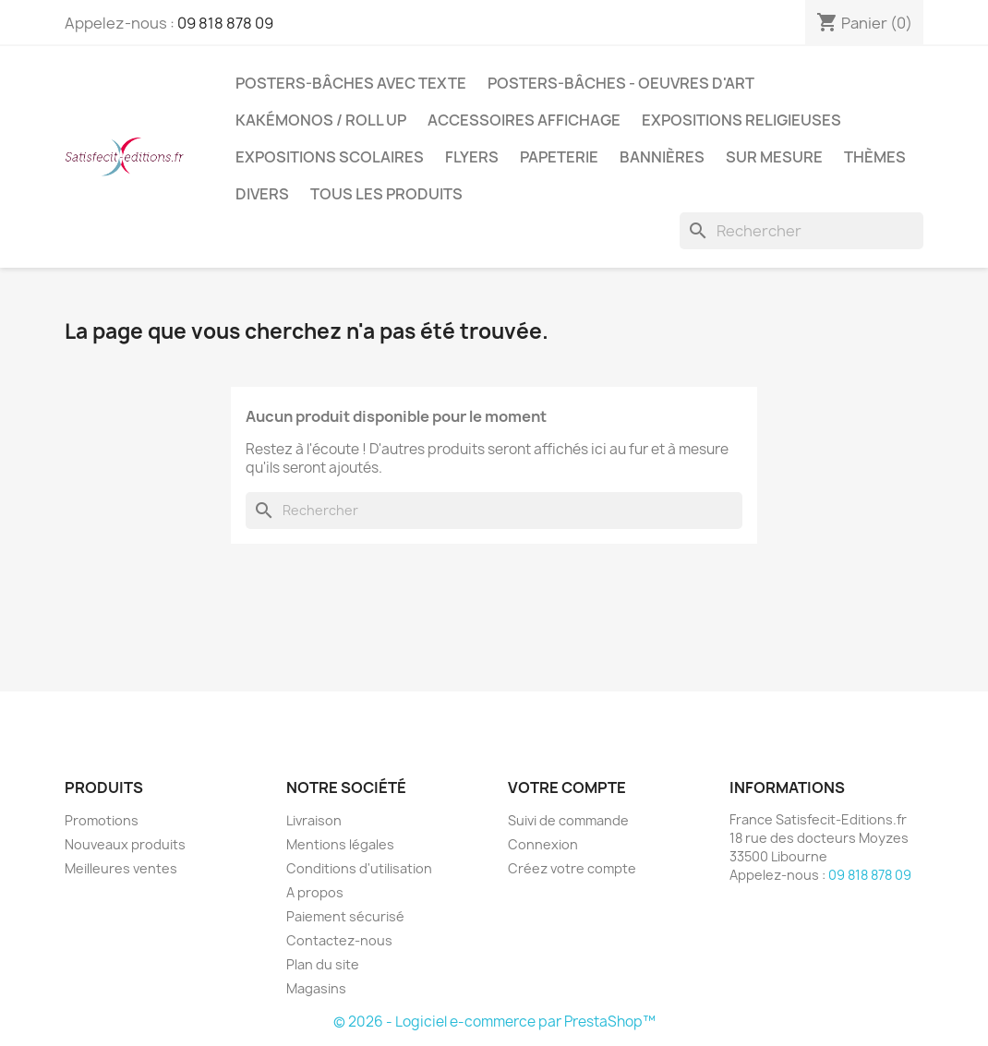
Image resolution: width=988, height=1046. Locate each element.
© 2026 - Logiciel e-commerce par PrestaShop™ (494, 1021)
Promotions (102, 820)
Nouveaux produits (125, 844)
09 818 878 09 (225, 23)
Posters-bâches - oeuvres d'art (621, 83)
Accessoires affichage (524, 120)
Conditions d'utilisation (359, 868)
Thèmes (875, 157)
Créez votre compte (572, 868)
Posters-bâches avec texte (350, 83)
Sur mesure (774, 157)
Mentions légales (340, 844)
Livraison (314, 820)
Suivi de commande (568, 820)
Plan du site (322, 964)
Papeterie (559, 157)
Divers (262, 194)
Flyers (472, 157)
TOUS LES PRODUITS (386, 194)
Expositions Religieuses (741, 120)
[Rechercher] (801, 230)
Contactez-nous (339, 940)
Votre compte (567, 787)
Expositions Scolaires (329, 157)
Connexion (543, 844)
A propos (314, 892)
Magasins (316, 988)
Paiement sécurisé (345, 916)
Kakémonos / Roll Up (320, 120)
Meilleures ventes (121, 868)
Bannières (662, 157)
